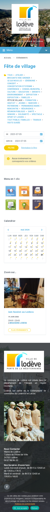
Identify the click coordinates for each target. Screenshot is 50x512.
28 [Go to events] (15, 239)
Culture (11, 92)
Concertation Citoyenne (19, 86)
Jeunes (21, 103)
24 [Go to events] (42, 251)
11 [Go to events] (9, 247)
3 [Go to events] (42, 239)
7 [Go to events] (26, 243)
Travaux (37, 120)
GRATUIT (11, 103)
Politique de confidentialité (25, 504)
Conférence (13, 89)
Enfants (36, 92)
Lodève (25, 37)
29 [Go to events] (20, 239)
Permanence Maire (30, 106)
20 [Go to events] (20, 251)
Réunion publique (16, 111)
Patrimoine (12, 106)
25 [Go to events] (9, 255)
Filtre (11, 148)
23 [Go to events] (36, 251)
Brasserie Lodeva (18, 323)
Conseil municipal (31, 89)
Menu (25, 50)
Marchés (32, 103)
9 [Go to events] (37, 243)
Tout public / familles (18, 120)
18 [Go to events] (9, 251)
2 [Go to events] (37, 239)
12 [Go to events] (15, 247)
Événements (22, 58)
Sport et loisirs (15, 117)
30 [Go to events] (26, 239)
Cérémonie (30, 81)
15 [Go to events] (31, 247)
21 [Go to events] (26, 251)
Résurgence (27, 109)
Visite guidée (13, 123)
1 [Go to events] (31, 239)
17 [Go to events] (42, 247)
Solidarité (23, 114)
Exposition (31, 95)
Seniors (11, 114)
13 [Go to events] (20, 247)
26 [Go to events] (15, 255)
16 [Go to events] (36, 247)
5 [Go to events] (15, 243)
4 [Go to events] (10, 243)
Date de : (9, 141)
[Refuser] (46, 502)
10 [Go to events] (42, 243)
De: (7, 134)
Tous (10, 75)
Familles (25, 97)
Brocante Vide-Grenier (18, 78)
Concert (11, 83)
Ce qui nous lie (14, 81)
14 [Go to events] (26, 247)
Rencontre (12, 109)
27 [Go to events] (9, 239)
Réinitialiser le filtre (29, 148)
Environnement (15, 95)
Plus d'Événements (19, 330)
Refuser (35, 508)
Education (24, 92)
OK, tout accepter (20, 508)
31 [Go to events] (42, 255)
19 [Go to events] (15, 251)
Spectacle (37, 114)
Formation (30, 100)
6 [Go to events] (21, 243)
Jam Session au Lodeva (21, 312)
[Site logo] (25, 33)
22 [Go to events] (31, 251)
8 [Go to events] (31, 243)
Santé (31, 111)
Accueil (7, 58)
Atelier (19, 75)
